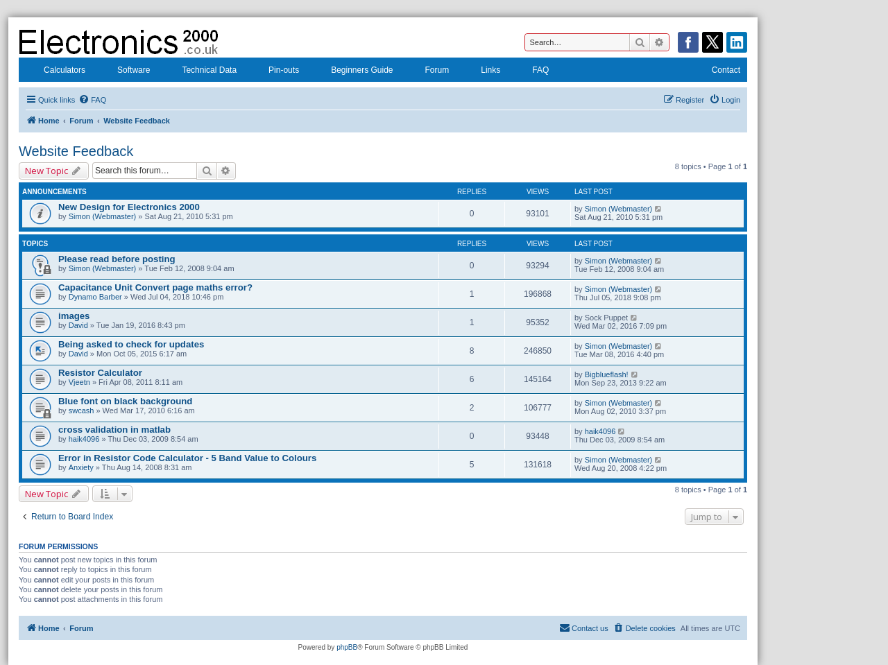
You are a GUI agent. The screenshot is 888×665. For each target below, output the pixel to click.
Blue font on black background (125, 401)
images (73, 316)
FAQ (531, 71)
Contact (717, 71)
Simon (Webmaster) (103, 216)
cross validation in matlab (114, 429)
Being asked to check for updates (131, 344)
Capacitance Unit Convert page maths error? (155, 287)
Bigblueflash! (607, 374)
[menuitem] (92, 100)
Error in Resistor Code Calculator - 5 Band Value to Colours (187, 458)
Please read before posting (117, 259)
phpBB (346, 647)
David (78, 325)
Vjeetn (79, 382)
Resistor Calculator (100, 373)
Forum (428, 71)
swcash (81, 410)
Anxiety (81, 467)
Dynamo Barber (95, 297)
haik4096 (84, 439)
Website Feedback (76, 151)
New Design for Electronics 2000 (129, 207)
